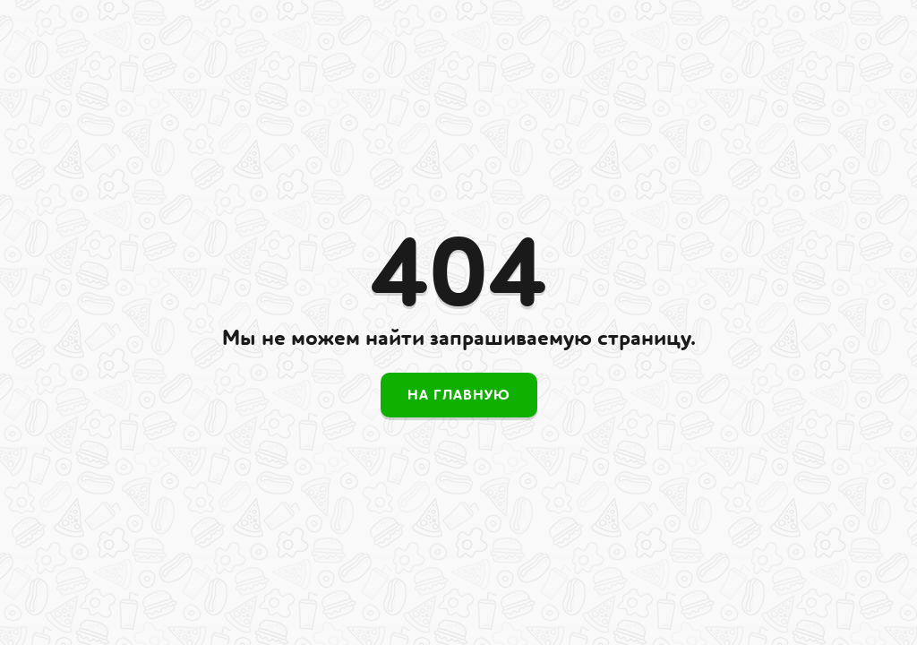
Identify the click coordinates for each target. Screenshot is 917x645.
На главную (458, 395)
